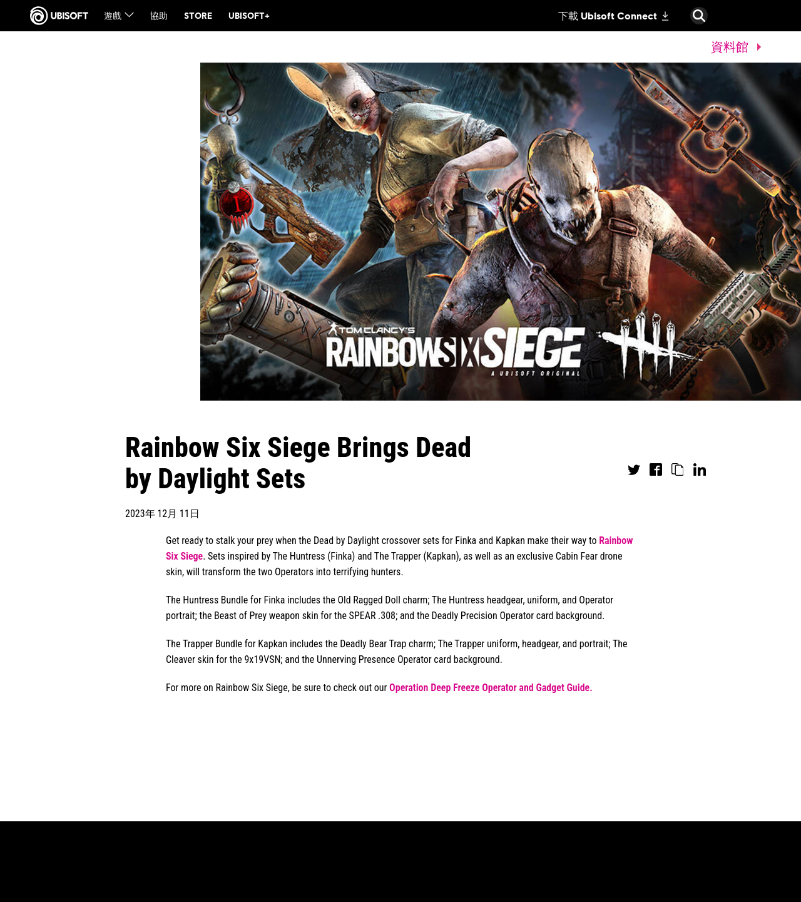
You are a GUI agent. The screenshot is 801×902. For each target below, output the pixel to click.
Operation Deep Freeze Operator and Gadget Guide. (491, 688)
